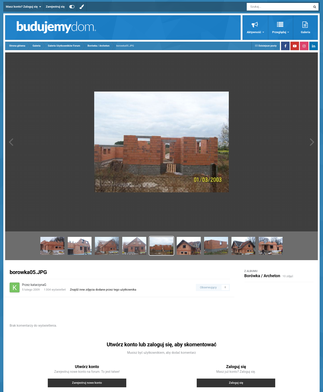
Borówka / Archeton (262, 275)
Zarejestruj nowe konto (87, 382)
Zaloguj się (236, 382)
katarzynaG (38, 285)
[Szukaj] (269, 7)
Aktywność (254, 32)
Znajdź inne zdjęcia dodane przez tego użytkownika (103, 289)
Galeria (305, 32)
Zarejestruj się (55, 6)
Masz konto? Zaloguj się (23, 6)
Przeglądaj (279, 32)
